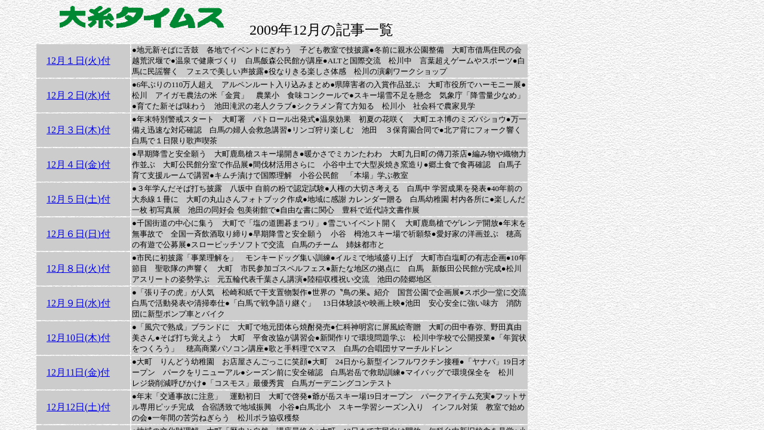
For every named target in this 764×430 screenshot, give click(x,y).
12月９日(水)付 (78, 303)
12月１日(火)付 (78, 61)
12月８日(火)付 (78, 268)
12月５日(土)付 (78, 199)
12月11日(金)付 (78, 372)
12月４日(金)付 (78, 164)
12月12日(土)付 (78, 407)
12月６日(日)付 (78, 234)
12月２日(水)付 (78, 95)
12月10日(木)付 (78, 338)
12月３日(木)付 (78, 130)
